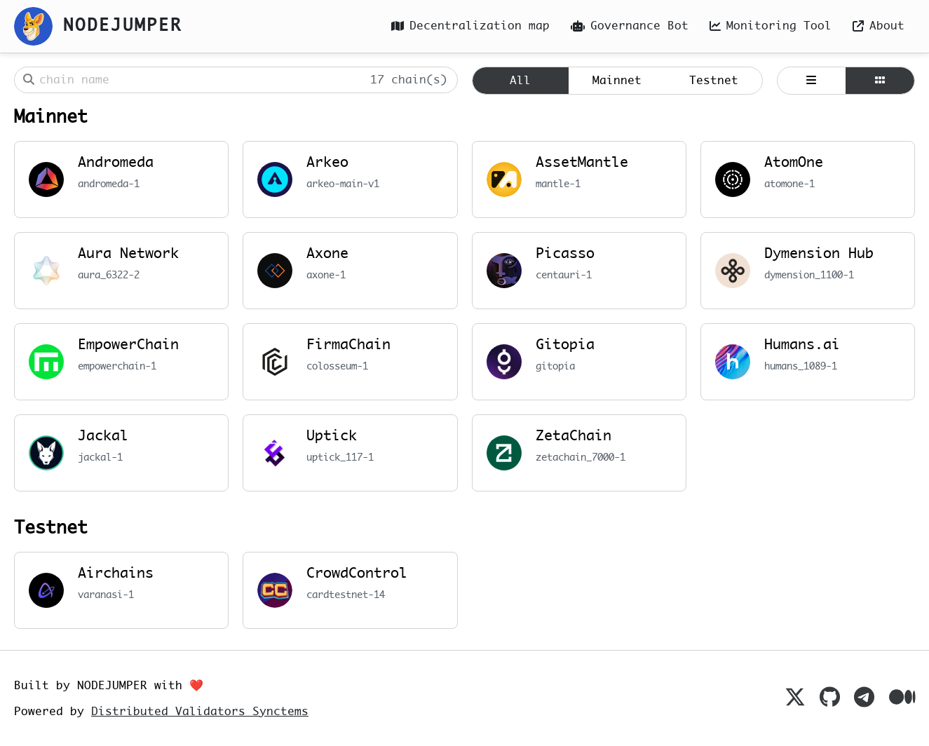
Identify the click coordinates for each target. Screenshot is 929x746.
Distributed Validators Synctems (199, 712)
